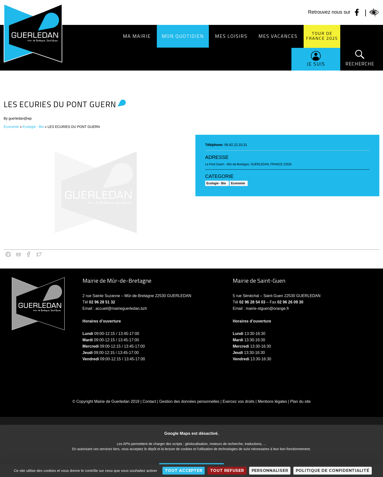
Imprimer (8, 254)
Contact (149, 401)
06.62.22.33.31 (235, 145)
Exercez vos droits (239, 401)
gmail (18, 254)
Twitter (38, 254)
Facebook (28, 254)
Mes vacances (278, 36)
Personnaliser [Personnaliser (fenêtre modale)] (270, 470)
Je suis (316, 64)
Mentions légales (272, 401)
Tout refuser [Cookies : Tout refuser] (227, 470)
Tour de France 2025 (322, 35)
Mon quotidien (183, 36)
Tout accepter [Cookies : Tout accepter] (183, 470)
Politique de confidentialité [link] (332, 470)
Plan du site (300, 401)
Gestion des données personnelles (189, 401)
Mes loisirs (231, 36)
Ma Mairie (137, 36)
